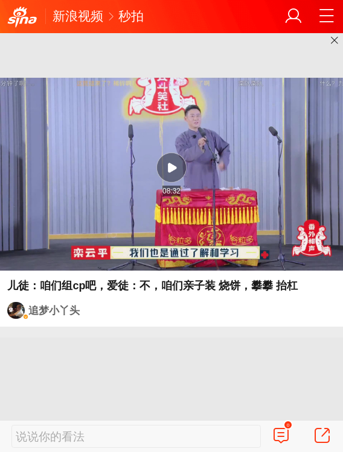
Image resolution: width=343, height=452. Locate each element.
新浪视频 (78, 16)
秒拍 (131, 16)
